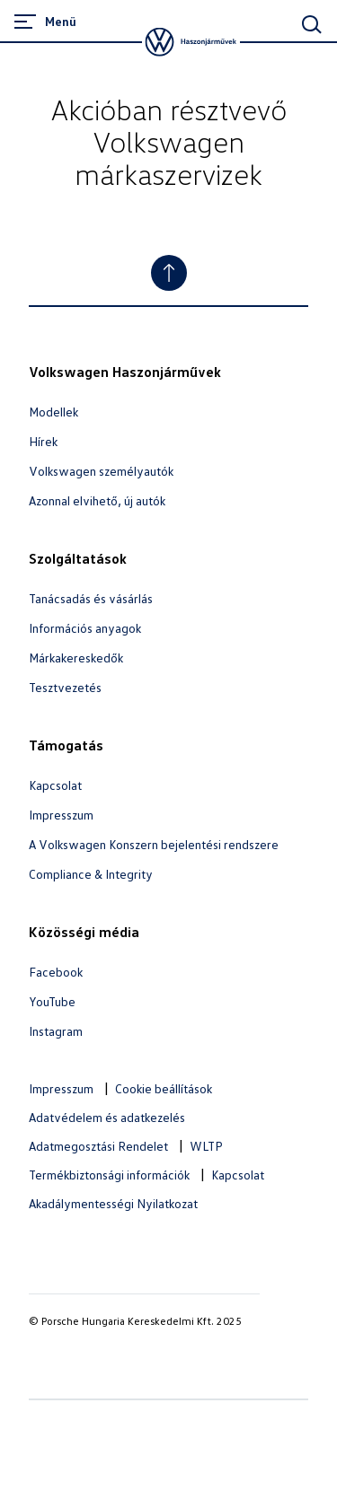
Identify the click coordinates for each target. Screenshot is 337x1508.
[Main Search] (312, 24)
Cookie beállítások (163, 1088)
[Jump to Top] (169, 273)
